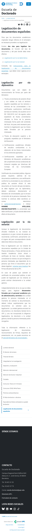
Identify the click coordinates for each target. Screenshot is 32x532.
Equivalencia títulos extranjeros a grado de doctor (15, 403)
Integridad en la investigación (12, 361)
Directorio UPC (7, 494)
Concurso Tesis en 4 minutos (12, 384)
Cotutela (5, 379)
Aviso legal (21, 527)
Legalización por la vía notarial (14, 62)
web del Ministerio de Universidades (15, 338)
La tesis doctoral (10, 18)
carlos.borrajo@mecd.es (12, 204)
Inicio (3, 18)
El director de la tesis (9, 352)
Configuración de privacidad (17, 530)
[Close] (28, 4)
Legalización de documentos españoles (12, 410)
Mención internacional (10, 370)
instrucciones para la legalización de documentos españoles (16, 68)
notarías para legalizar (20, 266)
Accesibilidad (21, 524)
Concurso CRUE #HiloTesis (12, 388)
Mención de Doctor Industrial (12, 375)
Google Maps (16, 447)
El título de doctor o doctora (12, 397)
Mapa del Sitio (9, 524)
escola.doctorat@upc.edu (15, 490)
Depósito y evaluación (10, 366)
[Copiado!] (29, 25)
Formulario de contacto (10, 498)
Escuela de (9, 11)
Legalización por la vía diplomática (15, 58)
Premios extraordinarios (11, 393)
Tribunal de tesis (8, 357)
